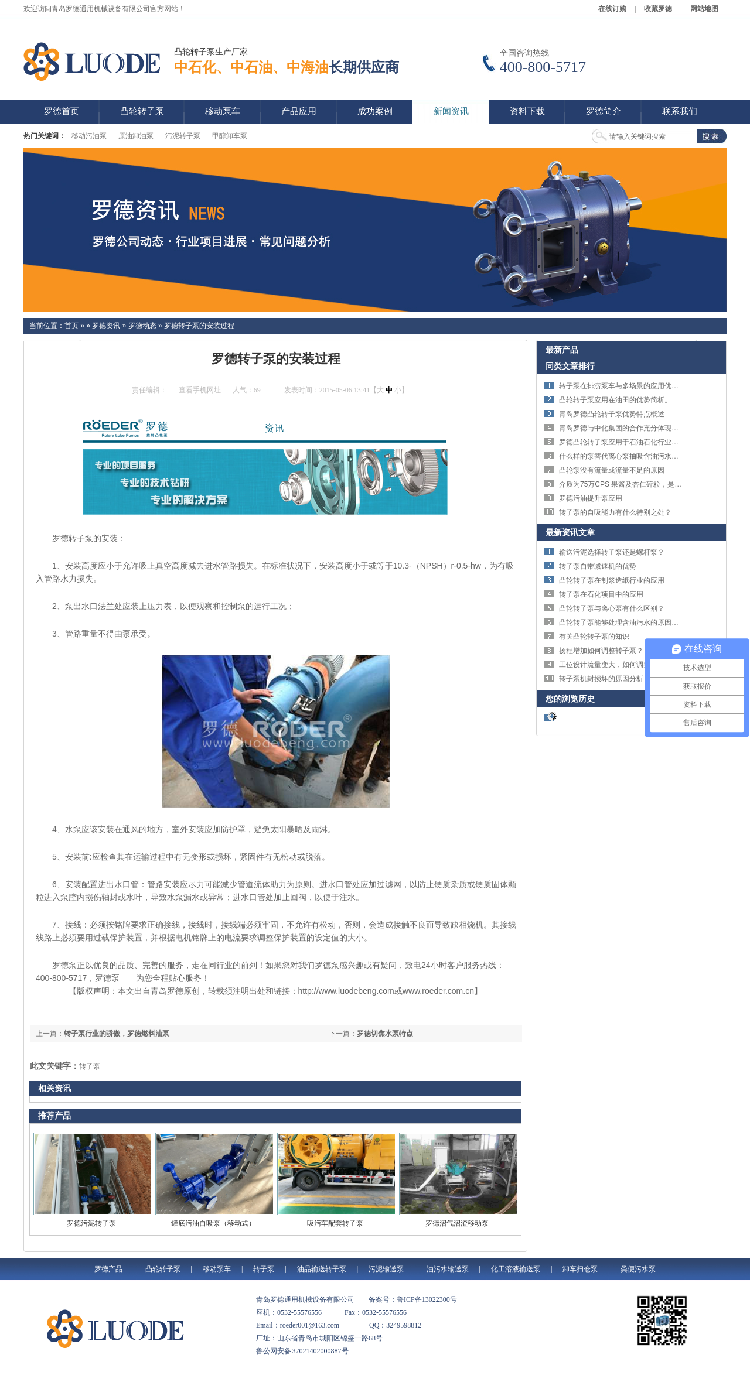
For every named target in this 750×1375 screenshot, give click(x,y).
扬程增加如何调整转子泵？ (601, 651)
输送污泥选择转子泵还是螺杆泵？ (611, 552)
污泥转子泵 (182, 136)
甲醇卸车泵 (229, 136)
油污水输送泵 (448, 1269)
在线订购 (612, 9)
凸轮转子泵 (162, 1269)
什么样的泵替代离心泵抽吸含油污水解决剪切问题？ (640, 456)
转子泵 (89, 1066)
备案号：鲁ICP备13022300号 (413, 1299)
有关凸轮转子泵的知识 (594, 636)
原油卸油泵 (136, 136)
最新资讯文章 (570, 532)
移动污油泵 (89, 136)
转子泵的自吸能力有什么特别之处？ (615, 512)
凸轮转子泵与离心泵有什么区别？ (611, 608)
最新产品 (562, 349)
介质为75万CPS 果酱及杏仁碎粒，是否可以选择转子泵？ (648, 484)
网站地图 (704, 9)
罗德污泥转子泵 (91, 1223)
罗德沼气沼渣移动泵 (457, 1223)
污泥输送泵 (386, 1269)
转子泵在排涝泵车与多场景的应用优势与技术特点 (636, 386)
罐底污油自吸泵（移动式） (213, 1223)
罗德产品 (108, 1269)
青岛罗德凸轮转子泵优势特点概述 (611, 414)
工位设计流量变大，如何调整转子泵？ (619, 665)
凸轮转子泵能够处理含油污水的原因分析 (622, 622)
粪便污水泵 (638, 1269)
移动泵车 (217, 1269)
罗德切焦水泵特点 (385, 1033)
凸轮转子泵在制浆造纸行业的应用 (611, 580)
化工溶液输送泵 (515, 1269)
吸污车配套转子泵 (335, 1223)
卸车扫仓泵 (580, 1269)
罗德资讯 (106, 325)
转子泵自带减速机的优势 (597, 566)
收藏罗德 (658, 9)
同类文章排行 (570, 366)
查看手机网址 (200, 390)
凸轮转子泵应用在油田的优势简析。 (615, 400)
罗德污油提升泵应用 (590, 498)
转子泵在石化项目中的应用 (601, 594)
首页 (71, 325)
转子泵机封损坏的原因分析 (601, 679)
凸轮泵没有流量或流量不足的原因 (611, 470)
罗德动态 (142, 325)
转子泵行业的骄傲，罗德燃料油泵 (116, 1033)
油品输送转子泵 (321, 1269)
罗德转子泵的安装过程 (199, 325)
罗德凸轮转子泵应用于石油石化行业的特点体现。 (636, 442)
